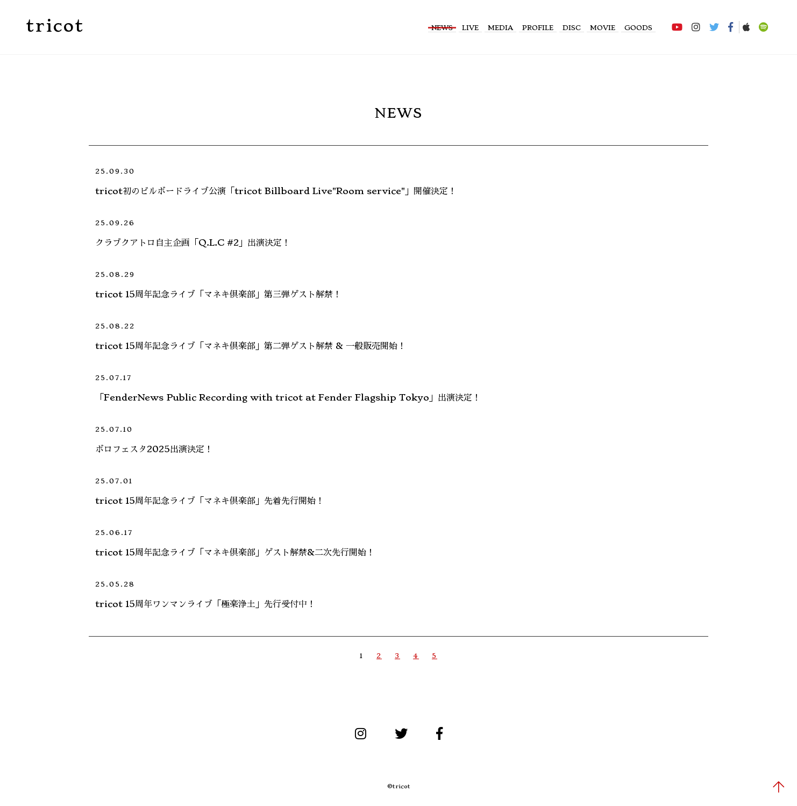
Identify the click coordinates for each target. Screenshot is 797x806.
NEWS (442, 28)
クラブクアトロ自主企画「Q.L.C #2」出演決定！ (192, 242)
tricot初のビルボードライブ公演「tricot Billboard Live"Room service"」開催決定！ (276, 191)
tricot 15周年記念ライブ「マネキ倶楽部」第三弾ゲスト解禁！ (218, 294)
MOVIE (602, 28)
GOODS (638, 28)
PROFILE (537, 28)
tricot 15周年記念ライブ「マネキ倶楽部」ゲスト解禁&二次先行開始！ (235, 552)
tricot (55, 26)
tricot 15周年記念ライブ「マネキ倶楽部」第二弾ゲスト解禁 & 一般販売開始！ (250, 345)
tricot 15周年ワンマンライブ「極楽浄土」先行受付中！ (205, 603)
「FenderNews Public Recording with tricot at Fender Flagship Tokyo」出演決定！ (288, 397)
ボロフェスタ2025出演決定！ (154, 449)
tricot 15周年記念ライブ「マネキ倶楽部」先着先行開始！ (209, 500)
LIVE (470, 28)
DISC (572, 28)
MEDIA (500, 28)
